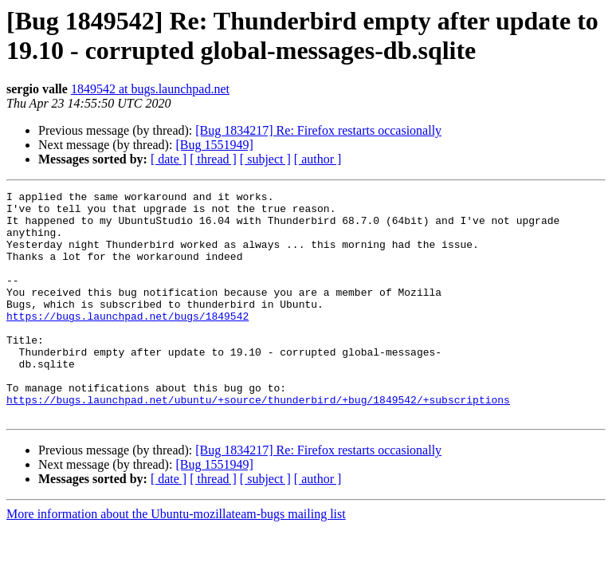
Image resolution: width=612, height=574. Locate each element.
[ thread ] (213, 159)
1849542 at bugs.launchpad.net (150, 89)
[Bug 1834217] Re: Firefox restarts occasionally (318, 130)
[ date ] (168, 159)
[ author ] (318, 159)
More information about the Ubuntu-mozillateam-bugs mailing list (176, 559)
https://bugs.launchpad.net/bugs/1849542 (127, 342)
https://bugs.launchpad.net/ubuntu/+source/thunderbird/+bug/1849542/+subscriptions (258, 442)
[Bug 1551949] (214, 144)
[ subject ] (265, 159)
